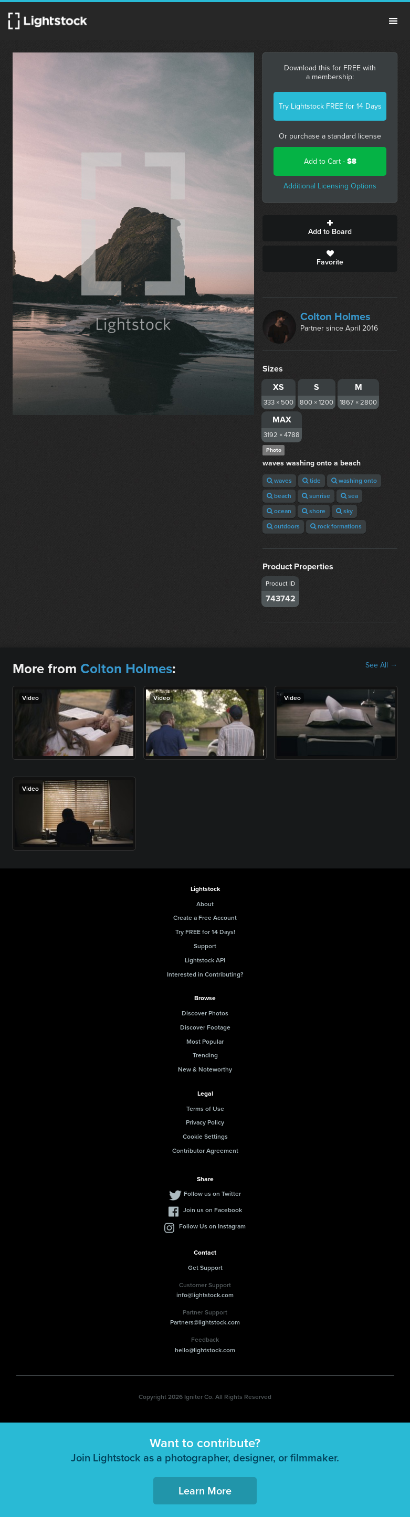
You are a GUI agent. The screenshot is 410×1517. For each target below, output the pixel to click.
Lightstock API (205, 960)
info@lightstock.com (205, 1295)
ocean (279, 511)
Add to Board (330, 228)
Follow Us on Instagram (212, 1226)
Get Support (205, 1267)
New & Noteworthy (205, 1069)
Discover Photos (205, 1013)
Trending (205, 1055)
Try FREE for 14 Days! (205, 932)
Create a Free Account (205, 917)
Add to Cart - (330, 161)
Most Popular (205, 1041)
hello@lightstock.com (205, 1350)
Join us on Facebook (212, 1210)
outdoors (283, 526)
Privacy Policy (205, 1122)
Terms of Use (205, 1108)
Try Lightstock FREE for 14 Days (330, 106)
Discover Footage (205, 1027)
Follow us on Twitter (212, 1193)
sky (344, 511)
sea (349, 496)
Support (205, 946)
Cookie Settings (205, 1136)
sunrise (316, 496)
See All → (381, 665)
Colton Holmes (335, 316)
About (205, 904)
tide (311, 480)
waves (279, 480)
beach (279, 496)
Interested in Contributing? (205, 974)
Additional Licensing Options (329, 186)
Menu (393, 21)
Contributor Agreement (205, 1150)
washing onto (354, 480)
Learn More (205, 1491)
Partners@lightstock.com (205, 1322)
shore (313, 511)
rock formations (336, 526)
